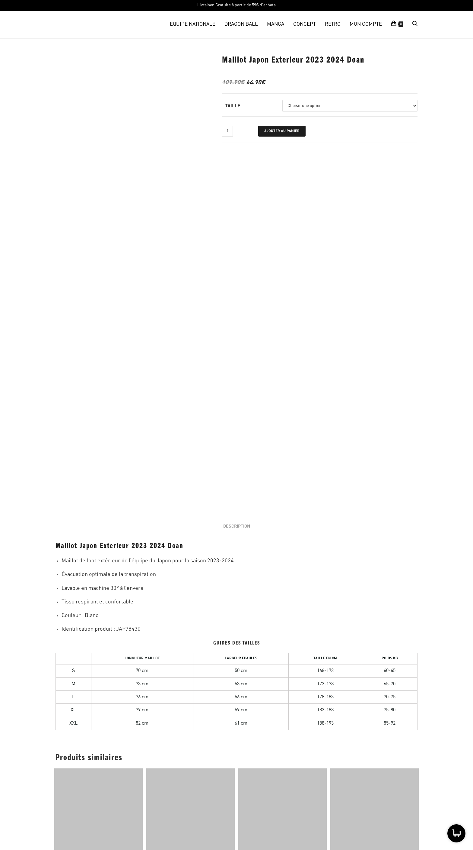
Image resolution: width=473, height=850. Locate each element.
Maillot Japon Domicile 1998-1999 (98, 506)
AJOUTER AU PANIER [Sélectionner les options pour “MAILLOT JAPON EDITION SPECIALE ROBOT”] (282, 533)
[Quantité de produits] (227, 131)
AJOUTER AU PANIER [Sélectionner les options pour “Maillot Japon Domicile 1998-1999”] (98, 533)
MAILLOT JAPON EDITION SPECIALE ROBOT (282, 506)
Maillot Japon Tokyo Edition (190, 506)
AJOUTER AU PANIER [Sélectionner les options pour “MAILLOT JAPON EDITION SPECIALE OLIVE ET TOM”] (374, 533)
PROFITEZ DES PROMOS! (423, 628)
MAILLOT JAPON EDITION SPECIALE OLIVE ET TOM (374, 509)
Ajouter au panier (282, 131)
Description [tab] (236, 169)
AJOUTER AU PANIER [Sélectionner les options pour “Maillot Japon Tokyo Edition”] (190, 533)
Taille (232, 106)
